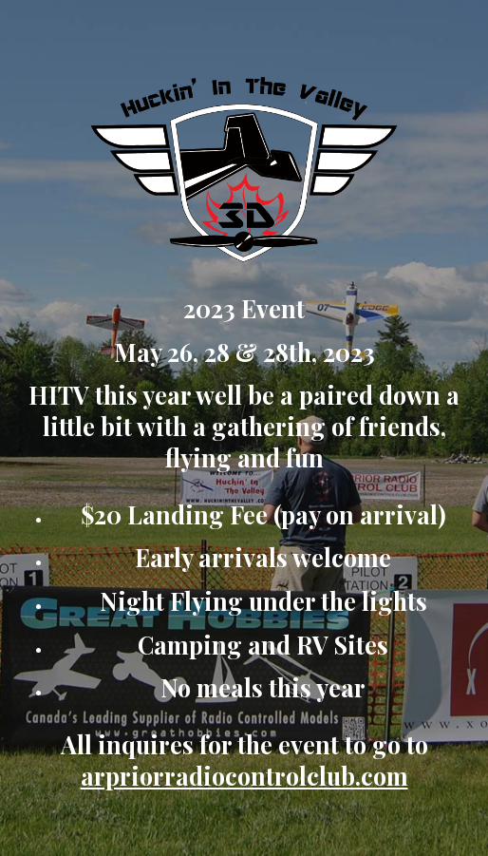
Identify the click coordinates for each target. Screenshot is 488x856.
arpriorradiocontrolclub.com (244, 775)
